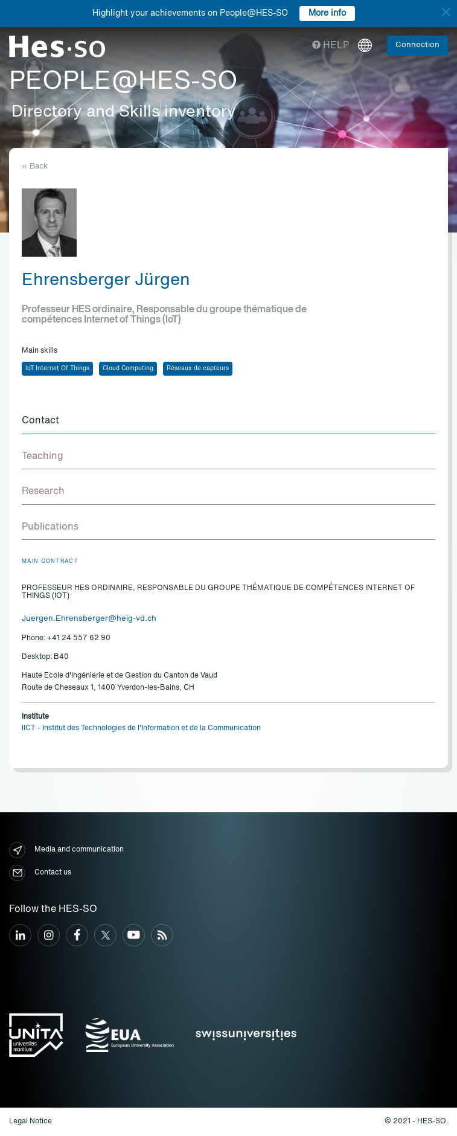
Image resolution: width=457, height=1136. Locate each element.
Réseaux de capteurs (198, 368)
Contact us (40, 873)
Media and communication (66, 850)
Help (330, 46)
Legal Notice (30, 1121)
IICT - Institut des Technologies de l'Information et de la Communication (141, 728)
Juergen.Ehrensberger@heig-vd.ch (89, 619)
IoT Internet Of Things (57, 368)
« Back (35, 166)
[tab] (228, 421)
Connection (417, 45)
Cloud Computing (128, 368)
